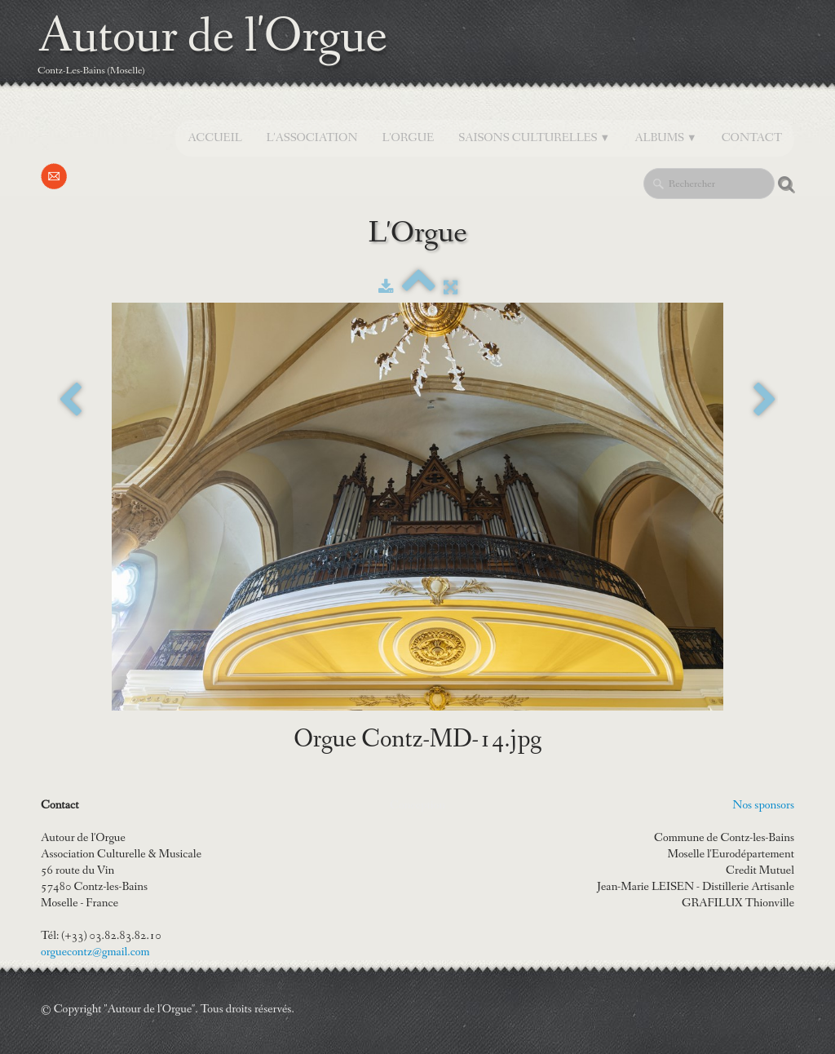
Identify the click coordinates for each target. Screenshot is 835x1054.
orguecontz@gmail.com (95, 952)
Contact (752, 138)
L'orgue (408, 138)
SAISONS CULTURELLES (534, 138)
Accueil (214, 138)
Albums (665, 138)
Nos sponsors (763, 805)
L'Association (312, 138)
